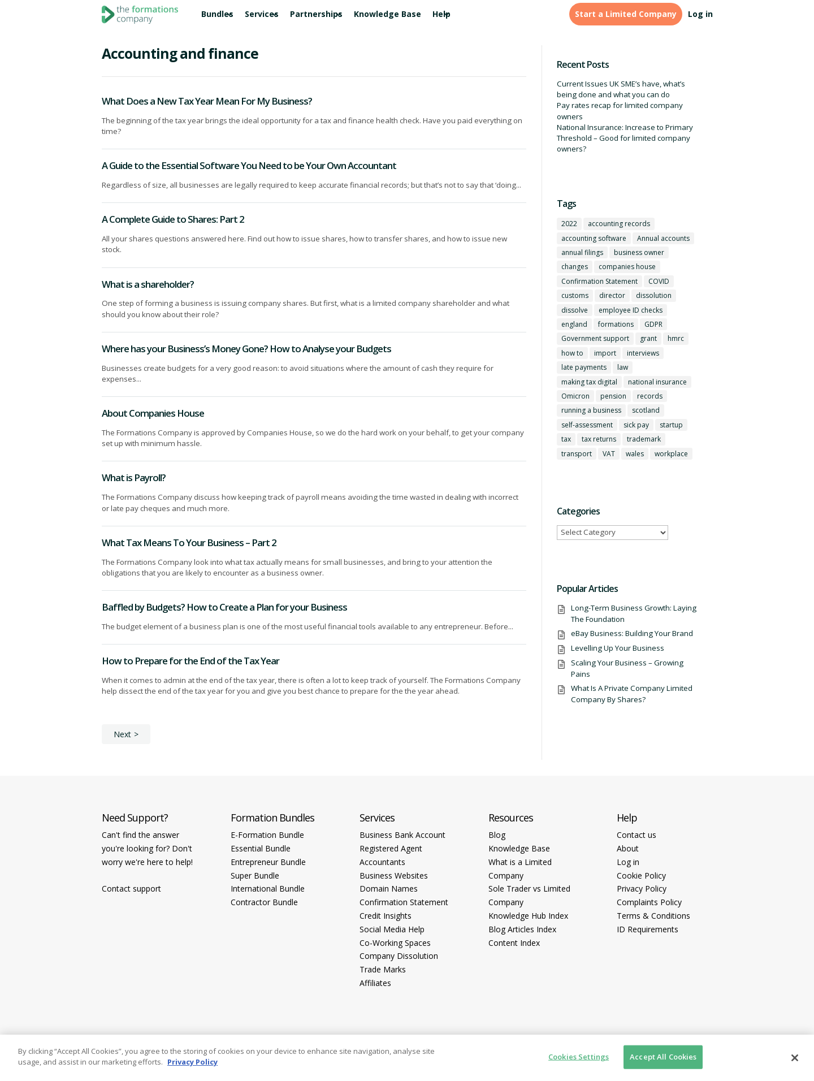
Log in (700, 14)
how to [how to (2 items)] (572, 353)
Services (262, 14)
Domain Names (389, 888)
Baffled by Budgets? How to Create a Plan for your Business (224, 606)
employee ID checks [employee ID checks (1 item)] (631, 310)
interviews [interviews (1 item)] (643, 353)
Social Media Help (392, 929)
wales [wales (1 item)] (635, 454)
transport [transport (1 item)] (576, 454)
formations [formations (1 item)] (616, 324)
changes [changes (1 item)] (574, 266)
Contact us (636, 834)
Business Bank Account (402, 834)
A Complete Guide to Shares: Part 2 (173, 219)
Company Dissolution (399, 955)
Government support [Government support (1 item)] (595, 338)
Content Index (514, 942)
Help (441, 14)
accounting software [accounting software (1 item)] (593, 238)
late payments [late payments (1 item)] (584, 367)
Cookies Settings (578, 1057)
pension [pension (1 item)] (613, 396)
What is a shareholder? (148, 284)
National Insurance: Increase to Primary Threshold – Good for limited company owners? (625, 138)
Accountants (382, 862)
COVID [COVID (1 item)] (658, 281)
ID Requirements (647, 929)
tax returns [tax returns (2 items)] (599, 439)
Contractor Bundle (264, 902)
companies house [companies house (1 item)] (627, 266)
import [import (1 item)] (605, 353)
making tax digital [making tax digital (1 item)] (589, 382)
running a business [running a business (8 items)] (591, 410)
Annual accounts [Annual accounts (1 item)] (663, 238)
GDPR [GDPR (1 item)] (653, 324)
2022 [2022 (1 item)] (569, 223)
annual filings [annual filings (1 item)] (582, 252)
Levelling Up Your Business (617, 648)
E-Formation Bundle (267, 834)
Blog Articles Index (522, 929)
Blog (496, 834)
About (628, 848)
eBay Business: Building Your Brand (632, 633)
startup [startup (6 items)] (671, 425)
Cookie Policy (641, 875)
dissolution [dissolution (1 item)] (654, 295)
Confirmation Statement (404, 902)
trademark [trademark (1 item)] (644, 439)
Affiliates (375, 983)
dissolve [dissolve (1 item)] (574, 310)
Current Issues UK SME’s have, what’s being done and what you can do (621, 89)
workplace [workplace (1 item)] (671, 454)
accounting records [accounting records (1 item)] (619, 223)
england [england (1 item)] (574, 324)
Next (122, 734)
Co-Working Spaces (395, 942)
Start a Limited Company (626, 14)
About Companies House (153, 413)
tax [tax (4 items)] (566, 439)
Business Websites (394, 875)
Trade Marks (383, 969)
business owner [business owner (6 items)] (639, 252)
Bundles (217, 14)
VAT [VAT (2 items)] (609, 454)
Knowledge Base (387, 14)
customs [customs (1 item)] (574, 295)
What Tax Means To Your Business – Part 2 (189, 542)
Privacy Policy (641, 888)
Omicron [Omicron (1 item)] (575, 396)
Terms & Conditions (653, 915)
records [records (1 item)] (650, 396)
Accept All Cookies (663, 1057)
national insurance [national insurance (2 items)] (657, 382)
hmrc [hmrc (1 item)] (676, 338)
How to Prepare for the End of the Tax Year (190, 660)
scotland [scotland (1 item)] (646, 410)
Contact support (131, 888)
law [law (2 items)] (622, 367)
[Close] (794, 1057)
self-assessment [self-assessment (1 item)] (587, 425)
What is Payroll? (134, 477)
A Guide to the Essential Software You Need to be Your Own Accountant (249, 165)
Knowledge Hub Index (528, 915)
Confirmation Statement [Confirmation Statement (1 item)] (599, 281)
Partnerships (316, 14)
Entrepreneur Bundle (268, 862)
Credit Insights (386, 915)
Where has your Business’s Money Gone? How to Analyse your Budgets (246, 348)
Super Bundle (255, 875)
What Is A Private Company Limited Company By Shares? (631, 693)
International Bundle (268, 888)
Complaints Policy (649, 902)
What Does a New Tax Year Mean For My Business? (207, 100)
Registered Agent (391, 848)
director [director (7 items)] (612, 295)
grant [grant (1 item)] (648, 338)
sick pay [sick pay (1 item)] (636, 425)
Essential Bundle (261, 848)
